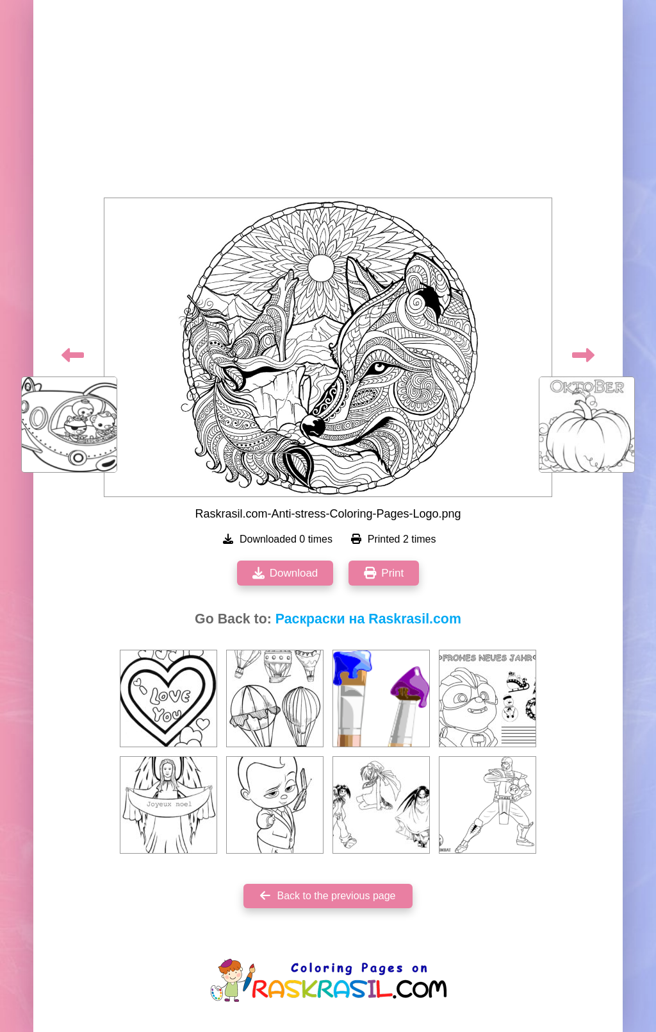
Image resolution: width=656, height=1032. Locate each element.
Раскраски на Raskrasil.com (368, 619)
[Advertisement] (328, 102)
